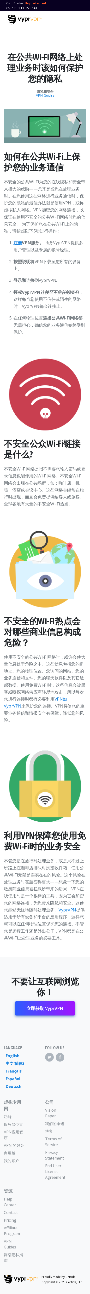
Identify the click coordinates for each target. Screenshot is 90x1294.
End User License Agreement (55, 1171)
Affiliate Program (12, 1230)
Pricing (10, 1220)
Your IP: (11, 8)
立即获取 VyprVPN (45, 1008)
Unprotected (35, 3)
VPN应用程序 (13, 1134)
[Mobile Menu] (78, 19)
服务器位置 (13, 1124)
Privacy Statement (54, 1155)
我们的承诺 (54, 1123)
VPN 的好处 (14, 1145)
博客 (49, 1131)
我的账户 (11, 1160)
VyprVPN (67, 910)
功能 (8, 1116)
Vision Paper (50, 1113)
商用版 (9, 1153)
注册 (17, 242)
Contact (11, 1212)
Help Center (10, 1201)
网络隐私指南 (13, 1257)
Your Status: (15, 3)
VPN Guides (45, 95)
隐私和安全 (45, 91)
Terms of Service (53, 1141)
